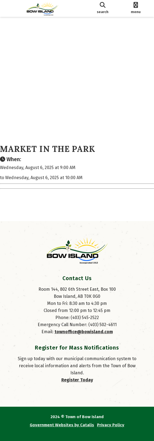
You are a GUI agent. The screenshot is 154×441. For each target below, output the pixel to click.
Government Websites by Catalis (62, 424)
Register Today (77, 379)
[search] (102, 8)
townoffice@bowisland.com (84, 331)
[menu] (135, 8)
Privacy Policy (110, 424)
